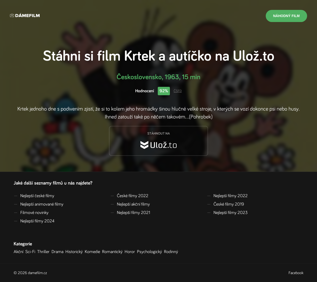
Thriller (44, 252)
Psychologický (150, 252)
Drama (58, 252)
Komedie (93, 252)
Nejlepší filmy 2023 (227, 212)
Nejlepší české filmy (34, 195)
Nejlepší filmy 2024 (34, 221)
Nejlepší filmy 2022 (227, 195)
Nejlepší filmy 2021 (130, 212)
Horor (131, 252)
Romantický (113, 252)
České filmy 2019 (225, 204)
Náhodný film (286, 16)
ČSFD (178, 91)
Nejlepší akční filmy (130, 204)
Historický (75, 252)
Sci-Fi (31, 252)
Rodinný (172, 252)
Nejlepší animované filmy (38, 204)
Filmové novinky (31, 212)
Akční (19, 252)
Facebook (296, 273)
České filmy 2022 (129, 195)
